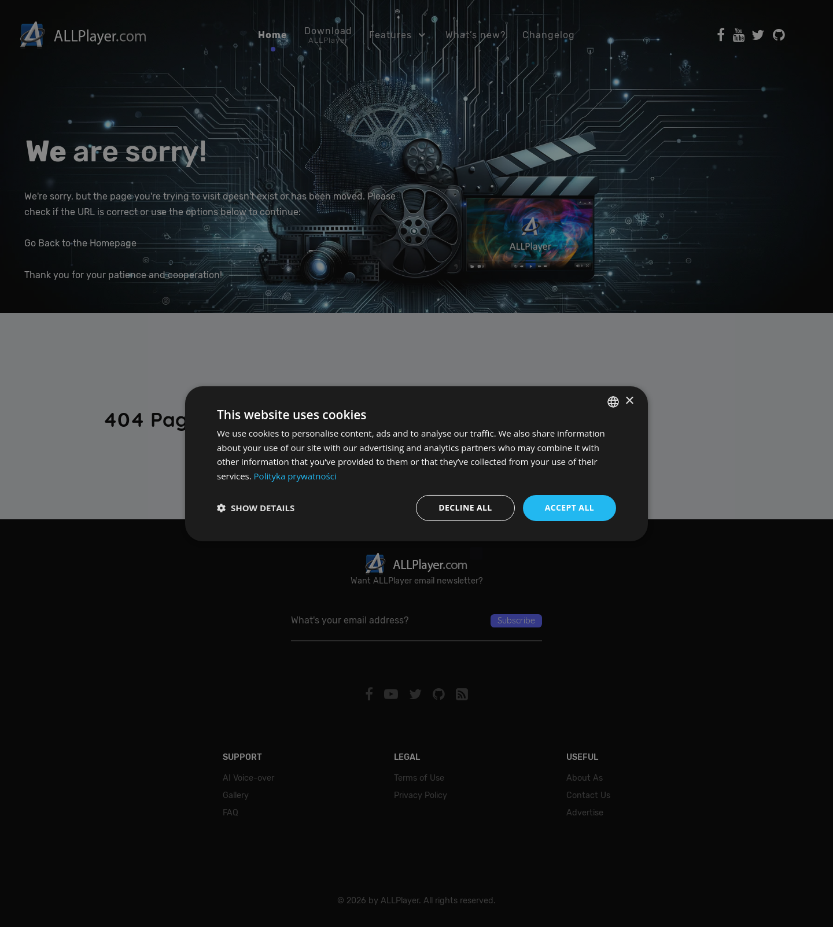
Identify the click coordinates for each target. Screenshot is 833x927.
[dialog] (416, 463)
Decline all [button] (465, 507)
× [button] (629, 401)
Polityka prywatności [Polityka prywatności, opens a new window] (295, 476)
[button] (255, 508)
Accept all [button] (569, 507)
